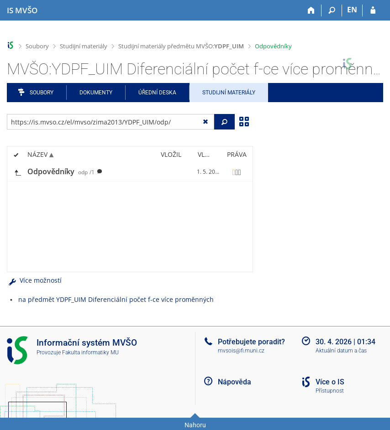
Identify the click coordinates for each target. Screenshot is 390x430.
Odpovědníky (273, 46)
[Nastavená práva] (237, 172)
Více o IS (330, 382)
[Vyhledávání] (331, 10)
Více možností (34, 280)
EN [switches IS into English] (352, 10)
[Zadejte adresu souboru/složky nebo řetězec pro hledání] (110, 122)
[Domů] (311, 10)
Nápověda (234, 382)
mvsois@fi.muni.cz (241, 350)
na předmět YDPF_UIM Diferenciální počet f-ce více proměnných (116, 299)
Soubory (37, 46)
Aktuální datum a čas (341, 350)
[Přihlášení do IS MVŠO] (373, 10)
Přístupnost (330, 391)
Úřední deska (157, 92)
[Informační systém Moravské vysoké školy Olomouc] (22, 10)
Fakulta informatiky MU (90, 352)
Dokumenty (95, 92)
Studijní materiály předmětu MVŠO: (181, 46)
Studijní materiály (83, 46)
